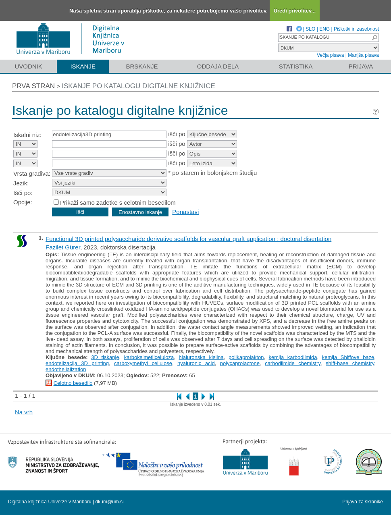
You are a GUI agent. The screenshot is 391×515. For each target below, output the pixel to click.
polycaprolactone (240, 363)
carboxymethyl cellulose (143, 363)
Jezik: (21, 183)
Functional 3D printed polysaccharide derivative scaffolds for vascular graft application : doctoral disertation (188, 238)
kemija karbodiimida (293, 357)
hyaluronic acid (196, 363)
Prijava (361, 66)
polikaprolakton (246, 357)
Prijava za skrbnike (362, 502)
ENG (324, 29)
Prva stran (33, 86)
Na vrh (24, 412)
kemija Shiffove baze (348, 357)
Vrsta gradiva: (31, 173)
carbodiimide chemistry (292, 363)
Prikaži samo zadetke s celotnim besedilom (118, 202)
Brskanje (142, 66)
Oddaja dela (218, 66)
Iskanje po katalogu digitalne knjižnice (138, 86)
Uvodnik (28, 66)
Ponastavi (185, 211)
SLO (310, 29)
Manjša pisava (363, 55)
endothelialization (66, 369)
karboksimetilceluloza (149, 357)
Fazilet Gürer (63, 247)
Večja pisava (330, 55)
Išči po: (23, 192)
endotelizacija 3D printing (77, 363)
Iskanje (83, 66)
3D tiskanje (105, 357)
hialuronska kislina (201, 357)
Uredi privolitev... (295, 11)
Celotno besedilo (73, 383)
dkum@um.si (110, 502)
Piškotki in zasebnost (356, 29)
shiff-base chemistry (350, 363)
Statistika (296, 66)
